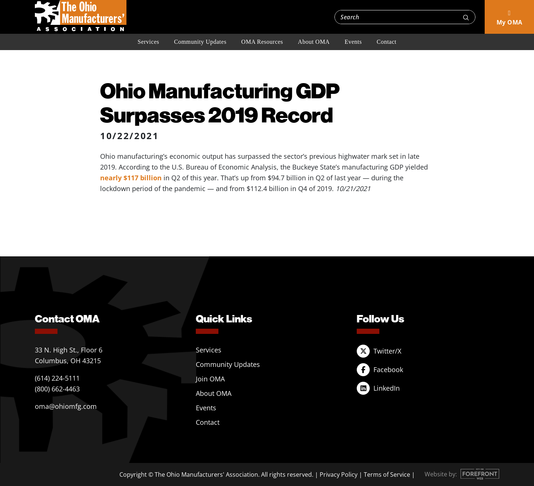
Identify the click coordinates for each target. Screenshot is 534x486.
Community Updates (200, 42)
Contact (386, 42)
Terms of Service (387, 474)
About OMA (314, 42)
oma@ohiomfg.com (66, 406)
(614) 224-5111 (57, 378)
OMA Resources (262, 42)
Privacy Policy (338, 474)
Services (148, 42)
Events (353, 42)
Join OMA (210, 378)
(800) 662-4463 (57, 388)
